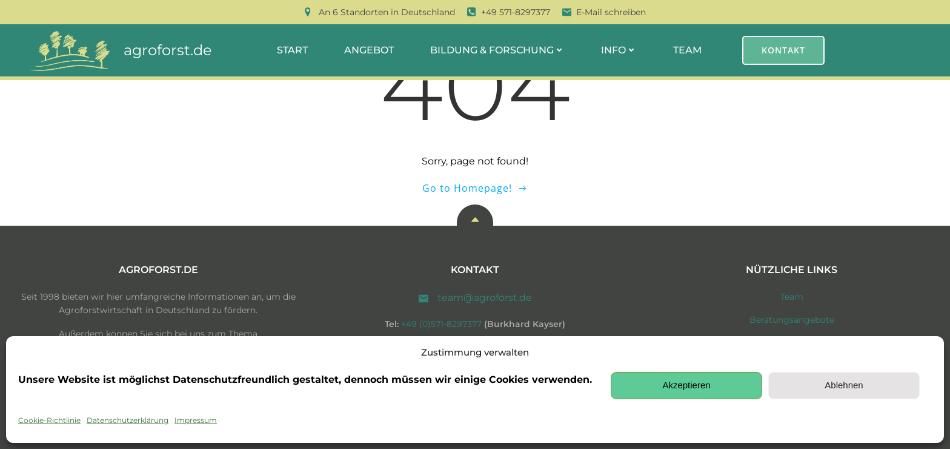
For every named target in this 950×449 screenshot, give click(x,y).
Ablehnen (844, 385)
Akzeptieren (686, 385)
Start (292, 50)
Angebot (369, 50)
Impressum (195, 420)
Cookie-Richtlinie (49, 420)
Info (619, 50)
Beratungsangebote (791, 319)
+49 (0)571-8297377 (441, 324)
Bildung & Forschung (497, 50)
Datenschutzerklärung (127, 420)
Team (687, 50)
